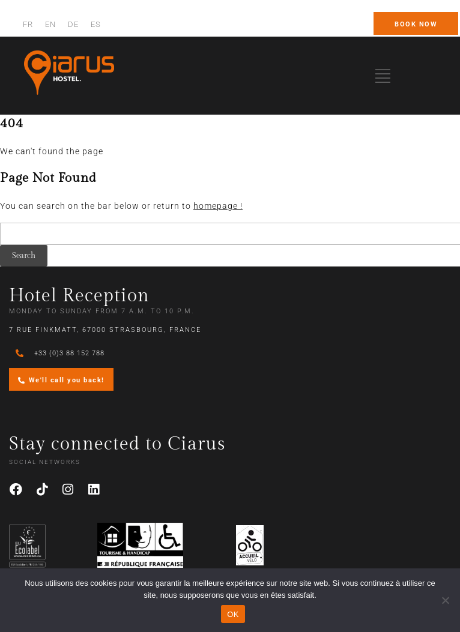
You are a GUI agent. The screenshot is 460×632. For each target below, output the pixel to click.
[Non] (445, 600)
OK (232, 614)
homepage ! (218, 206)
